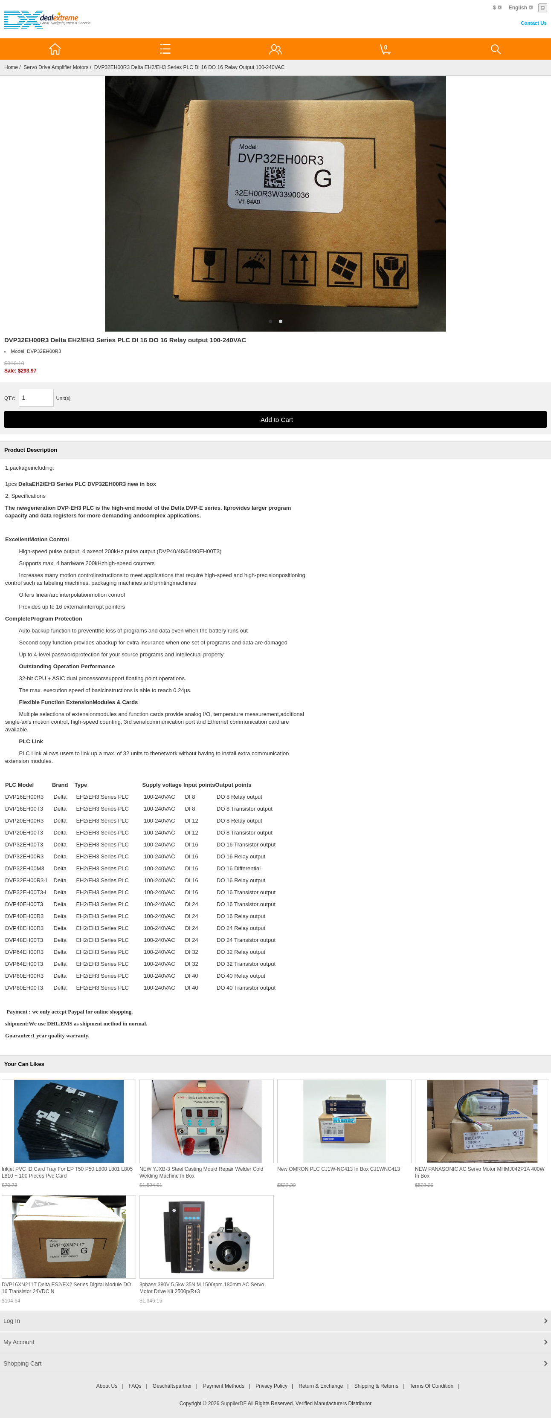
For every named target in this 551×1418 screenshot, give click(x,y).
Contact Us (534, 23)
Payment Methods (223, 1386)
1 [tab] (270, 321)
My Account (18, 1342)
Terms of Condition (431, 1386)
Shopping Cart (22, 1363)
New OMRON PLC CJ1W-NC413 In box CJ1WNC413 (338, 1169)
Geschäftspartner (172, 1386)
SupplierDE (234, 1403)
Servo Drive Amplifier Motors (55, 67)
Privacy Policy (271, 1386)
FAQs (134, 1386)
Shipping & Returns (376, 1386)
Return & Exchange (321, 1386)
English (518, 8)
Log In (11, 1320)
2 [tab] (280, 321)
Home (11, 67)
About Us (106, 1386)
